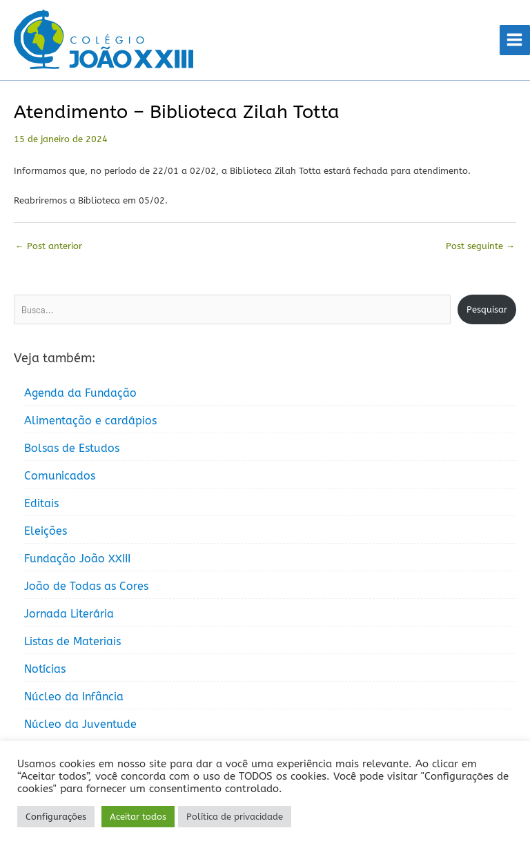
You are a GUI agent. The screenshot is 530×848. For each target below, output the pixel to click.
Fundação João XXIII (77, 558)
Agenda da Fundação (80, 393)
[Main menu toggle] (515, 40)
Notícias (45, 669)
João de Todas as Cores (86, 586)
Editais (41, 503)
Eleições (45, 531)
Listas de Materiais (72, 641)
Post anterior (48, 246)
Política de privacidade (234, 816)
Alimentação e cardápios (90, 420)
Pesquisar (487, 309)
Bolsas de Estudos (71, 448)
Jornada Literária (69, 613)
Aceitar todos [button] (138, 816)
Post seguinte (480, 246)
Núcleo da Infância (74, 696)
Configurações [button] (56, 816)
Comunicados (59, 475)
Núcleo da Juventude (80, 724)
